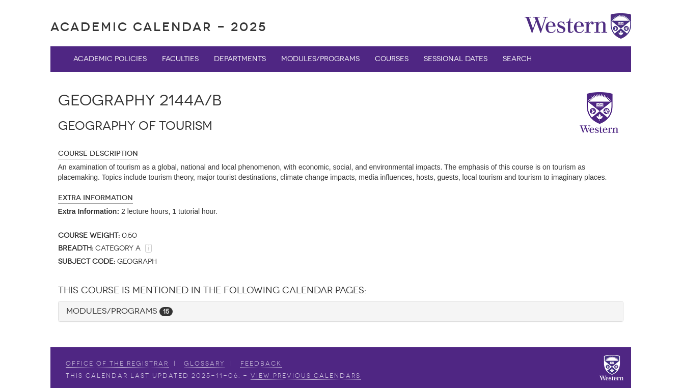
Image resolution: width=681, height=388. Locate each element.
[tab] (341, 311)
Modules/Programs (320, 58)
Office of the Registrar (117, 363)
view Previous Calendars (306, 375)
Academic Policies (110, 58)
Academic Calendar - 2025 (158, 26)
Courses (391, 58)
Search (517, 58)
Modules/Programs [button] (119, 311)
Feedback (261, 363)
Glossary (204, 363)
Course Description (98, 153)
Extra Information (95, 197)
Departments (240, 58)
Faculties (180, 58)
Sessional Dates (455, 58)
